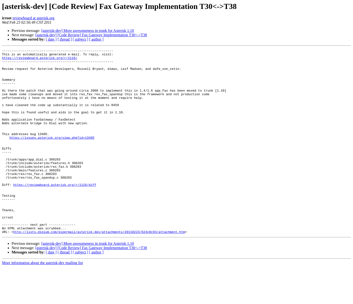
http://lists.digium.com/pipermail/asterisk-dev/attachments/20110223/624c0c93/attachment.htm (99, 269)
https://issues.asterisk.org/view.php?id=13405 (51, 155)
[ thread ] (65, 39)
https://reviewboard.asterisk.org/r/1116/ (39, 60)
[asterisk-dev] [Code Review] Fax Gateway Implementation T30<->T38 (91, 35)
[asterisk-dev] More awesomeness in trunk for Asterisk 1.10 (87, 31)
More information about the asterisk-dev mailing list (42, 300)
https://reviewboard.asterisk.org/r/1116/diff (54, 212)
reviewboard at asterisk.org (33, 18)
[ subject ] (80, 39)
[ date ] (51, 39)
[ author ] (96, 39)
